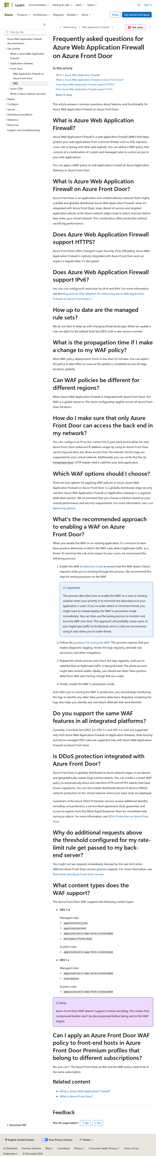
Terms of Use (131, 1148)
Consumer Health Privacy (103, 1148)
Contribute (64, 1148)
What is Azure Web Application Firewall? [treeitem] (27, 56)
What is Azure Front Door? (76, 1096)
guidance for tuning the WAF (92, 642)
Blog (48, 1148)
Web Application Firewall (95, 27)
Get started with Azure (137, 14)
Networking (69, 27)
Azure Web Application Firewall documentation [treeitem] (24, 41)
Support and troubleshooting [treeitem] (23, 130)
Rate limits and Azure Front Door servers (78, 874)
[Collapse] (44, 24)
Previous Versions (31, 1148)
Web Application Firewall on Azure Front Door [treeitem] (28, 76)
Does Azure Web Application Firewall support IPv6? (84, 89)
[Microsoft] (6, 5)
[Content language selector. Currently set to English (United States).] (19, 1140)
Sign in (148, 4)
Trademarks (9, 1153)
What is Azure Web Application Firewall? (78, 75)
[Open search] (139, 5)
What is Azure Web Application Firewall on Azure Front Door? (90, 79)
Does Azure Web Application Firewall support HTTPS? (85, 84)
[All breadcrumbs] (56, 27)
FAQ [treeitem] (15, 83)
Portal (115, 14)
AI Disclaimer (10, 1148)
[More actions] (150, 27)
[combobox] (24, 32)
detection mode (93, 566)
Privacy (78, 1148)
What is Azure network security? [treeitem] (28, 93)
